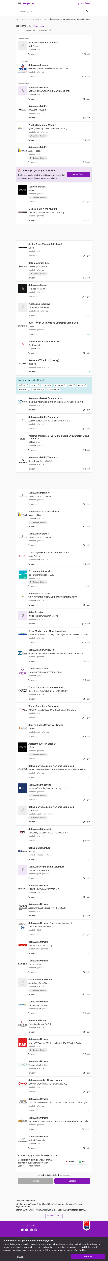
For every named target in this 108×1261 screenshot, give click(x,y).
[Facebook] (22, 1230)
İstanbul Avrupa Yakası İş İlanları (34, 19)
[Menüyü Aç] (19, 3)
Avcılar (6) (82, 385)
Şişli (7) (72, 385)
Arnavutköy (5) (53, 390)
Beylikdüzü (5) (38, 390)
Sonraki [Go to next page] (72, 1181)
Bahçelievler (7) (60, 385)
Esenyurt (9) (46, 385)
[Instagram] (31, 1230)
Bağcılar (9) (23, 385)
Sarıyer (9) (35, 385)
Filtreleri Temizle (39, 26)
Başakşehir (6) (24, 390)
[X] (26, 1230)
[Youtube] (35, 1230)
